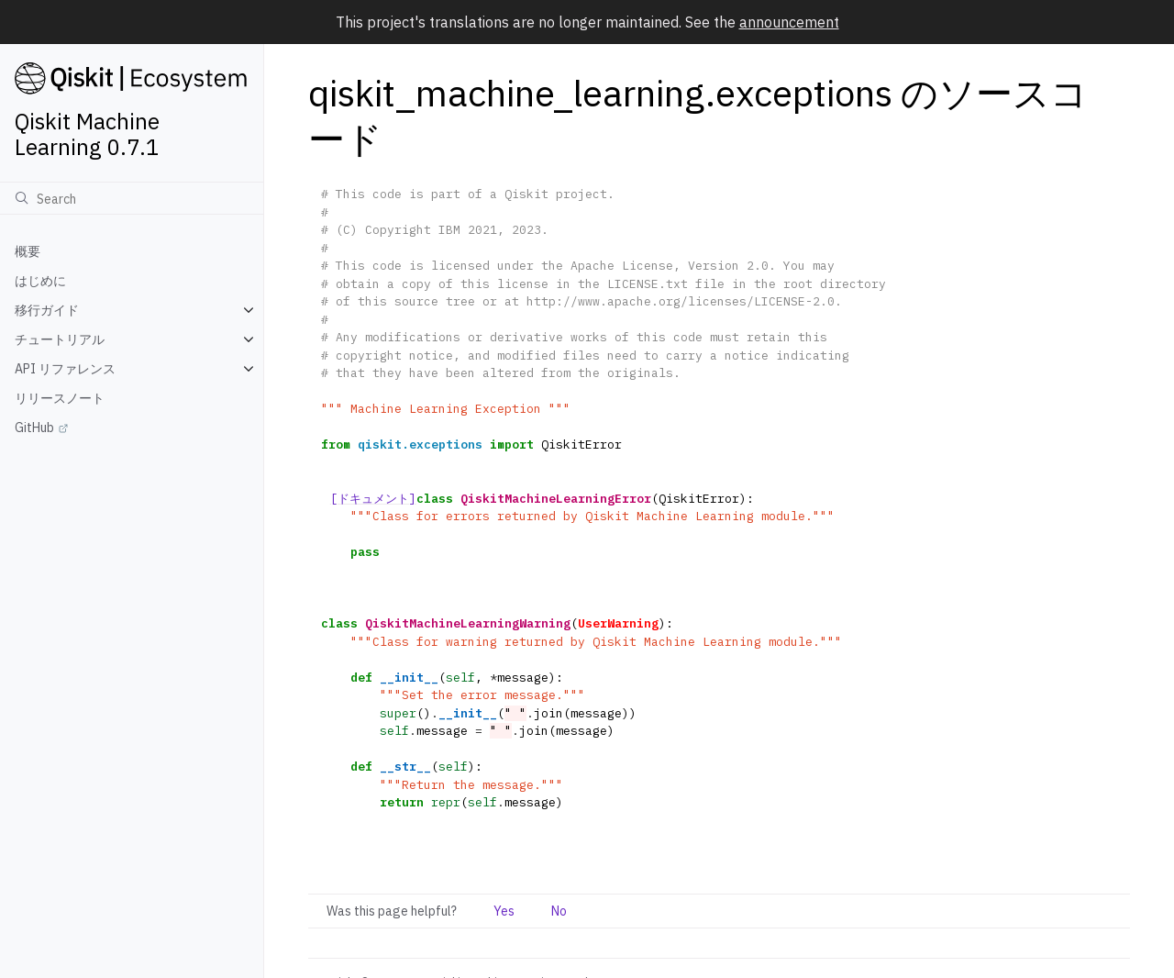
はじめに (40, 280)
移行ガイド (47, 310)
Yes (504, 911)
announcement (789, 22)
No (559, 911)
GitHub (34, 427)
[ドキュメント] (373, 498)
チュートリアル (60, 339)
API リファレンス (65, 369)
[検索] (131, 198)
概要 (27, 251)
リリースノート (60, 398)
